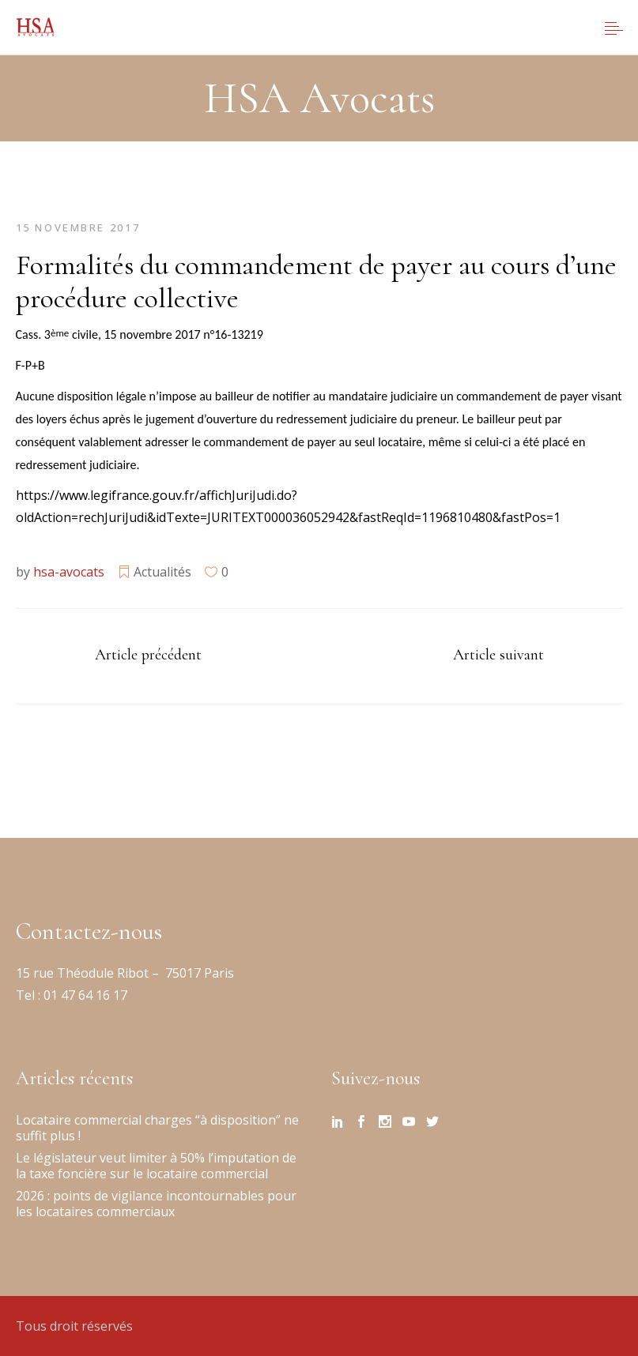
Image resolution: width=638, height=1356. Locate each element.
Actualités (162, 571)
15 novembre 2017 (78, 227)
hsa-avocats (68, 571)
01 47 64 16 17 (83, 995)
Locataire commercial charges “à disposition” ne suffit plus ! (157, 1128)
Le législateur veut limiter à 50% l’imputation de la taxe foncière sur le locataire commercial (156, 1165)
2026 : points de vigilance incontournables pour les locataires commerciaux (156, 1203)
